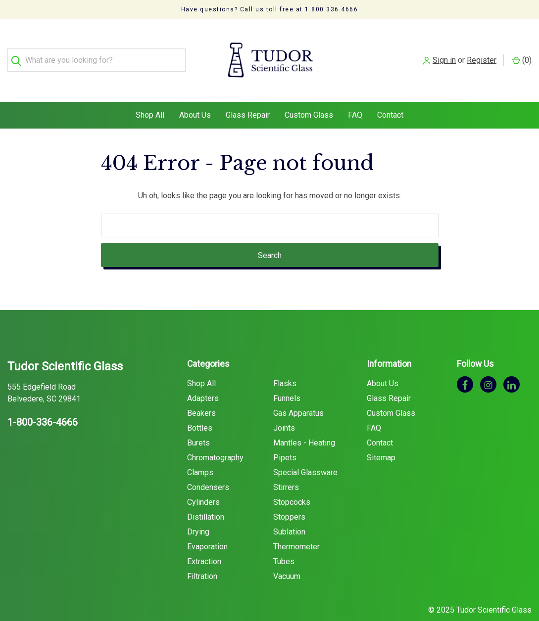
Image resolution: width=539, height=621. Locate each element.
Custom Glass (309, 96)
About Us (195, 96)
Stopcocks (291, 483)
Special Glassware (305, 453)
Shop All (150, 96)
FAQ (355, 96)
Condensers (208, 468)
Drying (198, 513)
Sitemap (381, 439)
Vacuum (286, 557)
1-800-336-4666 (42, 403)
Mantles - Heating (304, 424)
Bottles (199, 409)
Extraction (204, 542)
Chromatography (215, 439)
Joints (284, 409)
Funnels (286, 379)
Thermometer (296, 527)
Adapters (203, 379)
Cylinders (203, 483)
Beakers (201, 394)
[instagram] (488, 365)
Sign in (444, 50)
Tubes (283, 542)
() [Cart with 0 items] (522, 50)
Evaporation (207, 527)
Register (481, 50)
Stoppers (289, 498)
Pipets (284, 439)
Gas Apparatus (298, 394)
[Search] (19, 51)
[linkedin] (511, 365)
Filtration (202, 557)
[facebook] (465, 365)
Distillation (205, 498)
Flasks (284, 364)
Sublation (289, 513)
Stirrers (286, 468)
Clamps (200, 453)
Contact (390, 96)
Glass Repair (248, 96)
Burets (198, 424)
